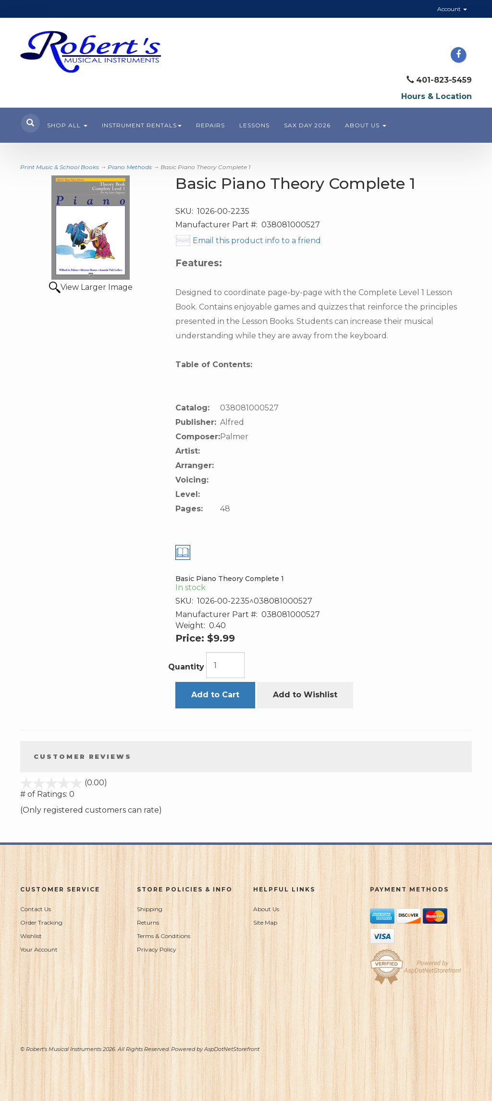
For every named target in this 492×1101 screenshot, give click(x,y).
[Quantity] (225, 665)
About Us (365, 125)
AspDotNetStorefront (231, 1049)
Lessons (254, 125)
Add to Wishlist (305, 694)
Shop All (67, 125)
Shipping (149, 909)
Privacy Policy (156, 949)
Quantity (186, 666)
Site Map (265, 922)
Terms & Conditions (163, 936)
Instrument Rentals (142, 125)
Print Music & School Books (59, 167)
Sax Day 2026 (307, 125)
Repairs (210, 125)
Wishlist (31, 936)
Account (452, 8)
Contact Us (35, 909)
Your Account (39, 949)
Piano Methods (130, 167)
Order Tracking (41, 922)
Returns (148, 922)
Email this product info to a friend (257, 240)
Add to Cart (215, 694)
